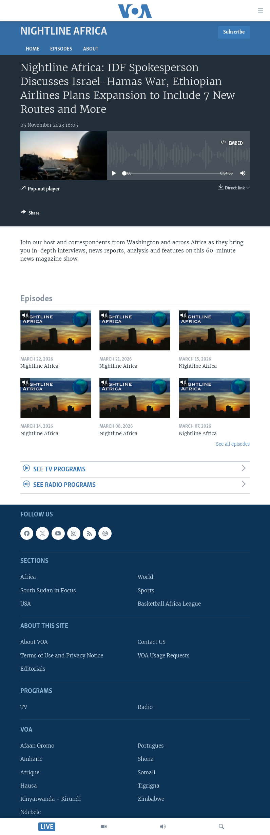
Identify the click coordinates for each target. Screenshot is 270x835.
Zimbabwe (151, 799)
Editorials (32, 669)
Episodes (61, 49)
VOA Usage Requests (164, 655)
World (145, 577)
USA (25, 603)
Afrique (29, 772)
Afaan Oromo (37, 745)
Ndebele (30, 812)
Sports (146, 590)
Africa (28, 577)
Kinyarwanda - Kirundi (50, 799)
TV (23, 707)
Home (32, 49)
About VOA (34, 642)
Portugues (151, 745)
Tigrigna (148, 785)
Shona (146, 759)
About (90, 49)
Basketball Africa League (169, 603)
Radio (145, 707)
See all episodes (233, 444)
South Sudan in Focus (48, 590)
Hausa (28, 785)
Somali (146, 772)
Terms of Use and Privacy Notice (61, 655)
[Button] (30, 214)
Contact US (152, 642)
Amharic (31, 759)
